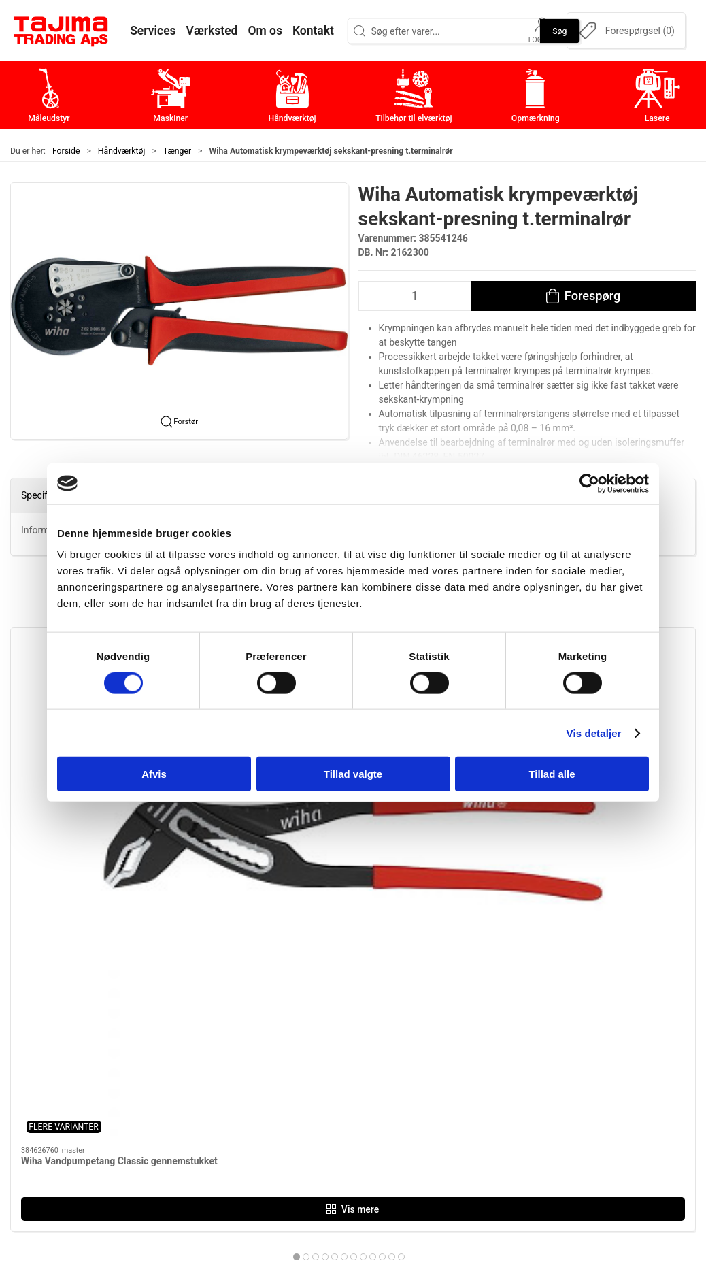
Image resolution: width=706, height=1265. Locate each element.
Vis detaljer (594, 732)
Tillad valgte (353, 774)
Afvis (154, 774)
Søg (559, 30)
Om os (509, 1013)
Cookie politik (526, 1140)
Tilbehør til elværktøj (314, 1076)
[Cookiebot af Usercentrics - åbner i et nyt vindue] (589, 483)
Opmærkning (296, 1097)
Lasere (281, 1119)
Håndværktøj (122, 151)
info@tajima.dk (167, 1109)
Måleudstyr (292, 1013)
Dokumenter (523, 1097)
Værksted (517, 1055)
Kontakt (512, 1034)
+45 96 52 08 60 (169, 1094)
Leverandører (525, 1076)
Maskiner (287, 1034)
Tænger (177, 151)
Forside (66, 151)
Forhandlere (522, 1119)
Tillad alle (551, 774)
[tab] (339, 864)
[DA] (61, 30)
